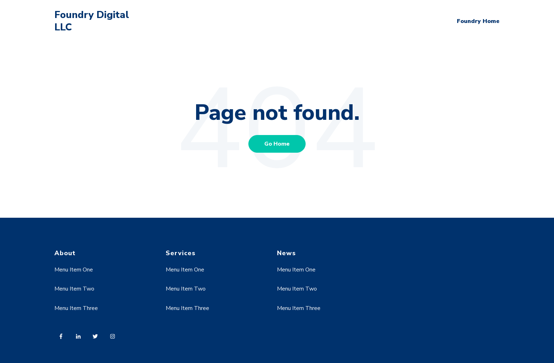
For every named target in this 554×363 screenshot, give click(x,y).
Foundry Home (478, 21)
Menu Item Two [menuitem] (74, 289)
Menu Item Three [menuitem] (76, 308)
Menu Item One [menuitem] (73, 270)
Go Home (277, 144)
